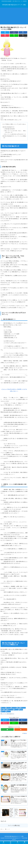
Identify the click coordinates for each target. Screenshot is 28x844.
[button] (25, 375)
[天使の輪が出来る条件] (10, 128)
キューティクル (4, 714)
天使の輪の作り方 (11, 714)
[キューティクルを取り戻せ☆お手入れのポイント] (15, 134)
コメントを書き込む (14, 826)
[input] (14, 375)
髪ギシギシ (3, 711)
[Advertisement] (14, 16)
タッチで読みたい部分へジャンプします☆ (12, 124)
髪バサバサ (8, 711)
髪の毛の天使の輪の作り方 (8, 127)
